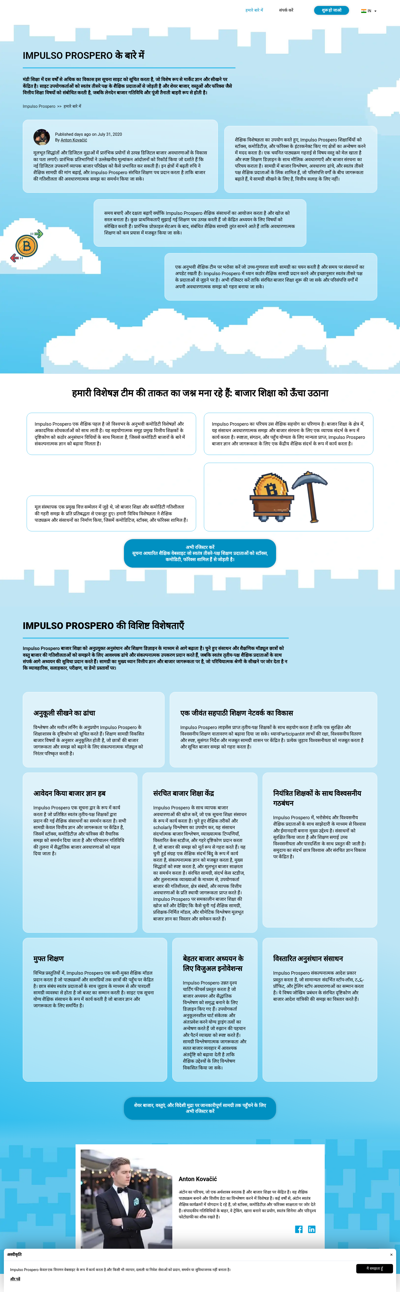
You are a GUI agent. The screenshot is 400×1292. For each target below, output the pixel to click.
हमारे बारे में (254, 10)
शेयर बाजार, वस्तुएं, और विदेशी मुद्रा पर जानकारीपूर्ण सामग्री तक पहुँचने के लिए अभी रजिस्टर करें (200, 1108)
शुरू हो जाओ (332, 10)
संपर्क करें (286, 10)
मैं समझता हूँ (375, 1268)
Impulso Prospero (39, 106)
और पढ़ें (15, 1279)
